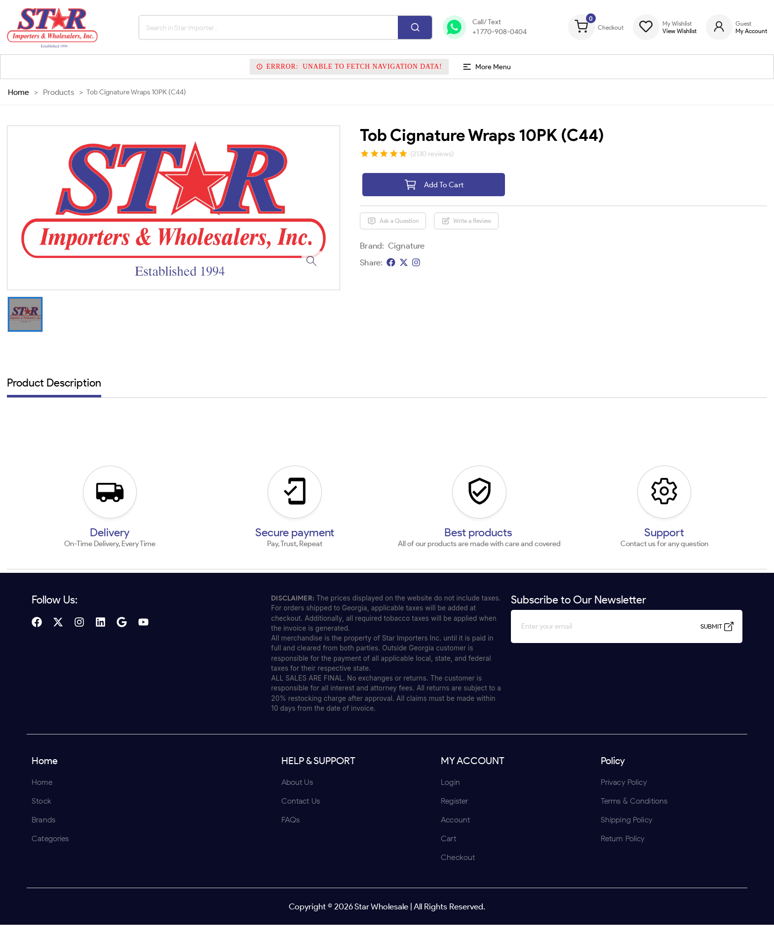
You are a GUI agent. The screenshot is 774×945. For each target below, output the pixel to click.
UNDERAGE (440, 537)
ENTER (334, 537)
